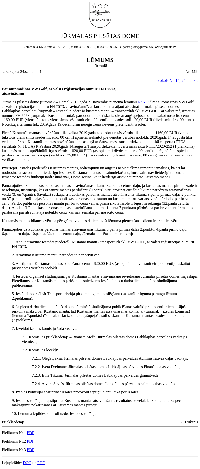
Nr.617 (143, 102)
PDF (30, 433)
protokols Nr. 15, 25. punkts (175, 80)
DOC (27, 463)
